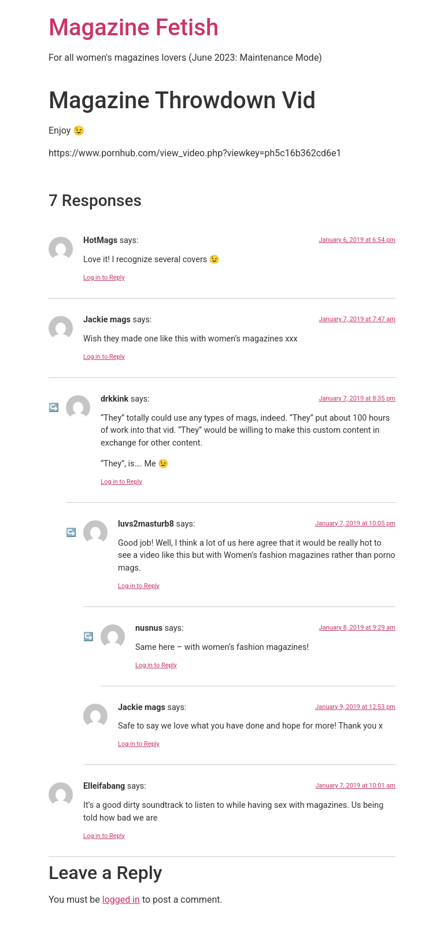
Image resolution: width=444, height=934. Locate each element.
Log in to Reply (104, 277)
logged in (121, 899)
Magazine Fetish (134, 27)
